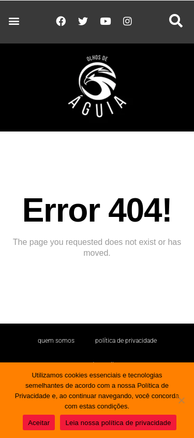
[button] (13, 21)
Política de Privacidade (126, 340)
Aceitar (39, 423)
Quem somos (56, 340)
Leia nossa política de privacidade (118, 423)
